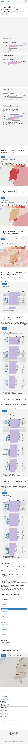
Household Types (5, 609)
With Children (12, 159)
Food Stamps (4, 629)
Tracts (14, 655)
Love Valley (3, 721)
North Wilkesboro (9, 721)
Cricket (2, 724)
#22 (24, 286)
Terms (14, 732)
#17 (26, 243)
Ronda (13, 721)
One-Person (22, 157)
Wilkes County (3, 705)
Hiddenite (12, 724)
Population (4, 601)
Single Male (16, 157)
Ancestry (3, 616)
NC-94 (2, 714)
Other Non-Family (5, 159)
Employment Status (5, 627)
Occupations (4, 632)
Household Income (5, 624)
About (11, 732)
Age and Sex (4, 604)
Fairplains (6, 724)
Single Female (9, 157)
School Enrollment (5, 645)
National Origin (4, 614)
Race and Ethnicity (5, 606)
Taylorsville (17, 721)
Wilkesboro (9, 699)
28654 (2, 702)
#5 (26, 161)
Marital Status (4, 611)
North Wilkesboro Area (5, 696)
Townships (4, 655)
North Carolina (3, 690)
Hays (9, 724)
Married (3, 157)
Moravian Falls (3, 699)
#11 (26, 202)
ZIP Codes (9, 655)
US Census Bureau (16, 736)
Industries (3, 634)
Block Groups (19, 655)
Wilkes (2, 693)
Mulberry (21, 724)
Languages (4, 619)
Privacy (16, 732)
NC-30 (2, 711)
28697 (5, 702)
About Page (17, 589)
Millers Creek (16, 724)
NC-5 (2, 708)
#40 (24, 495)
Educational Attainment (6, 642)
